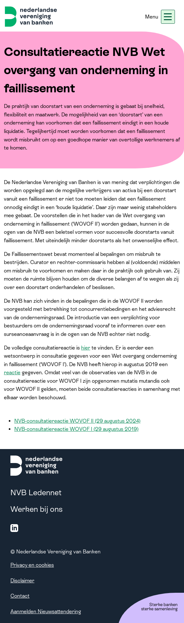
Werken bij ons (36, 509)
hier (85, 348)
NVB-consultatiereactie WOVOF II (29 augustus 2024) (77, 421)
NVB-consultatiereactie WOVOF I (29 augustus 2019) (76, 429)
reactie (12, 372)
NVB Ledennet (36, 492)
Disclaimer (22, 580)
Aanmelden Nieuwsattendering (45, 611)
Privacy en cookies (32, 565)
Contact (20, 596)
